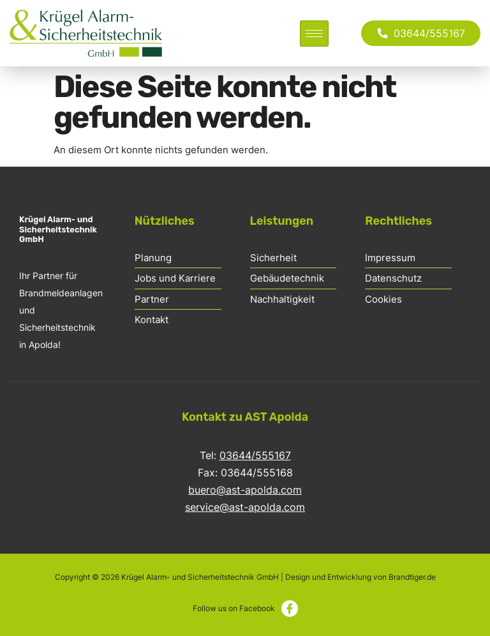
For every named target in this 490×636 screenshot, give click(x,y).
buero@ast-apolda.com (245, 489)
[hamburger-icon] (314, 33)
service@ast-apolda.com (245, 507)
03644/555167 (255, 455)
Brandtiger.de (412, 577)
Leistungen (282, 221)
